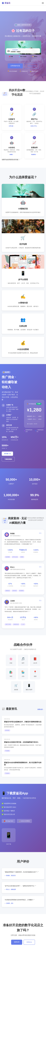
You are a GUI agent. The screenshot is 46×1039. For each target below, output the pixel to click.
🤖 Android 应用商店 (24, 821)
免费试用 (16, 942)
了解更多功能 (31, 66)
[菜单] (42, 3)
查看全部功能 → (15, 159)
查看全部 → (40, 709)
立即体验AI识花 (15, 66)
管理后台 (29, 942)
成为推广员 (7, 453)
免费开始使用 (6, 159)
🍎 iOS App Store (8, 821)
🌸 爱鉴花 (6, 3)
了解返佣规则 (8, 459)
